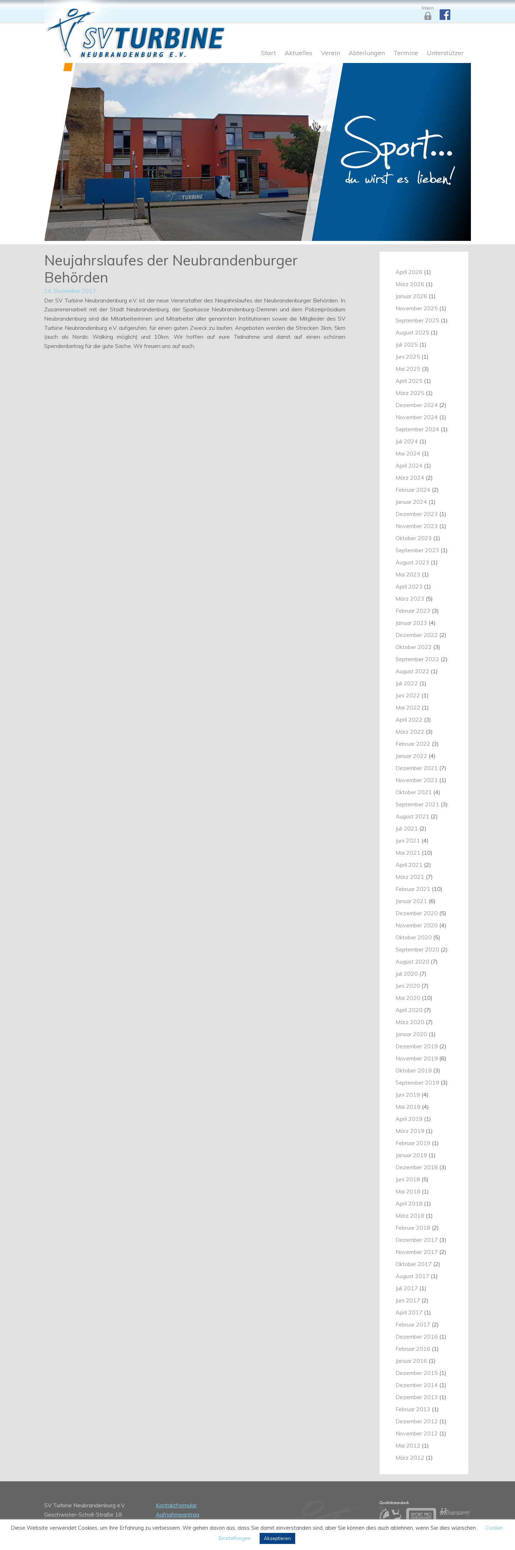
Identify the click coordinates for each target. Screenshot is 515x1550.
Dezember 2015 (416, 1372)
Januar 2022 (411, 755)
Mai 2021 (407, 852)
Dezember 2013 (416, 1397)
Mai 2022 (407, 707)
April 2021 (409, 864)
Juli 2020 (406, 973)
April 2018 (409, 1203)
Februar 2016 (412, 1348)
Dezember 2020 (416, 913)
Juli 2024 (406, 441)
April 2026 (409, 271)
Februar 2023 (412, 610)
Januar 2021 (411, 901)
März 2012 (409, 1457)
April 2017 (409, 1312)
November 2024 (416, 417)
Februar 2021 (412, 888)
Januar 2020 (411, 1034)
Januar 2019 (411, 1155)
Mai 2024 (407, 453)
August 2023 (412, 562)
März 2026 (409, 284)
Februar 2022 (412, 743)
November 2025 (416, 308)
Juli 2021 (406, 828)
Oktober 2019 (413, 1070)
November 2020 (416, 925)
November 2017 (416, 1251)
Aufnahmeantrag (177, 1514)
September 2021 (417, 804)
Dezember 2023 (416, 513)
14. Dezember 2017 (70, 290)
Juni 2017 (407, 1300)
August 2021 (412, 816)
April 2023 (409, 586)
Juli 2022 (406, 683)
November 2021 (416, 780)
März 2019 (409, 1130)
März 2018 (409, 1215)
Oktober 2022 (413, 646)
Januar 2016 (411, 1360)
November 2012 (416, 1433)
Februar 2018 (412, 1227)
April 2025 (409, 380)
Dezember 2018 (416, 1167)
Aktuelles (298, 53)
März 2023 (409, 598)
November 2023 (416, 525)
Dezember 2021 (416, 767)
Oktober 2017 (413, 1263)
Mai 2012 (407, 1445)
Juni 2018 (407, 1179)
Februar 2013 (412, 1409)
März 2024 (409, 477)
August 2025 (412, 332)
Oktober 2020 (413, 937)
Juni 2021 (407, 840)
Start (268, 53)
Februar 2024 (412, 489)
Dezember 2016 (416, 1336)
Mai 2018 (407, 1191)
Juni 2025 (407, 356)
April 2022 (409, 719)
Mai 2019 (407, 1106)
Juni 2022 (407, 695)
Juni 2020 (407, 985)
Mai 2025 (407, 368)
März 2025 (409, 392)
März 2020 (409, 1022)
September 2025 (417, 320)
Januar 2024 (411, 501)
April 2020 (409, 1009)
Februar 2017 (412, 1324)
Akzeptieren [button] (277, 1538)
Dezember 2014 (416, 1384)
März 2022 (409, 731)
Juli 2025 (406, 344)
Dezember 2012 (416, 1421)
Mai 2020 (407, 997)
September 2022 (417, 659)
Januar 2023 (411, 622)
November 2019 (416, 1058)
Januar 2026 (411, 296)
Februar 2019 (412, 1142)
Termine (405, 53)
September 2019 (417, 1082)
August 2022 (412, 671)
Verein (330, 53)
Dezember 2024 (416, 404)
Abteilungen (367, 53)
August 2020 (412, 961)
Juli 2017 (406, 1288)
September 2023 (417, 550)
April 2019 (409, 1118)
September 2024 (417, 429)
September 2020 (417, 949)
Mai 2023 (407, 574)
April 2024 (409, 465)
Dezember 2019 (416, 1046)
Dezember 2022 (416, 634)
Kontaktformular (176, 1505)
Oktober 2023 (413, 538)
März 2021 (409, 876)
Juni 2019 (407, 1094)
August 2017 (412, 1276)
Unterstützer (445, 53)
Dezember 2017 (416, 1239)
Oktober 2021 (413, 792)
